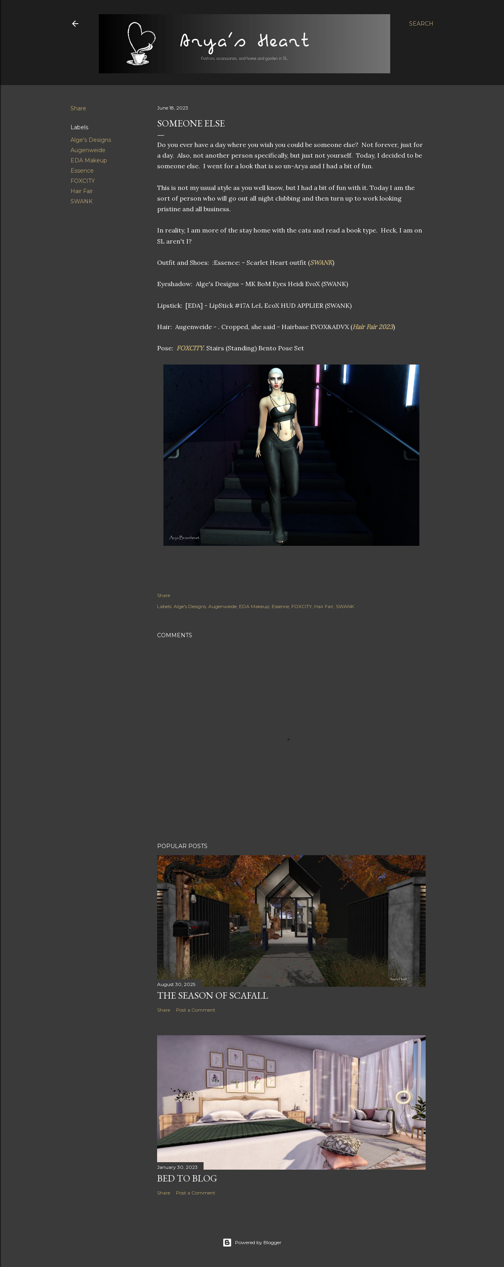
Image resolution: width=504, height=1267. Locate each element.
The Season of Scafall (212, 995)
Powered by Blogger (252, 1242)
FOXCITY (82, 180)
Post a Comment (195, 1010)
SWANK (81, 201)
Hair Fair (81, 191)
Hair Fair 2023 (372, 327)
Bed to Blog (187, 1178)
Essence (82, 170)
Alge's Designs (90, 139)
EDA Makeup (88, 160)
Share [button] (78, 108)
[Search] (421, 23)
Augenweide (88, 150)
